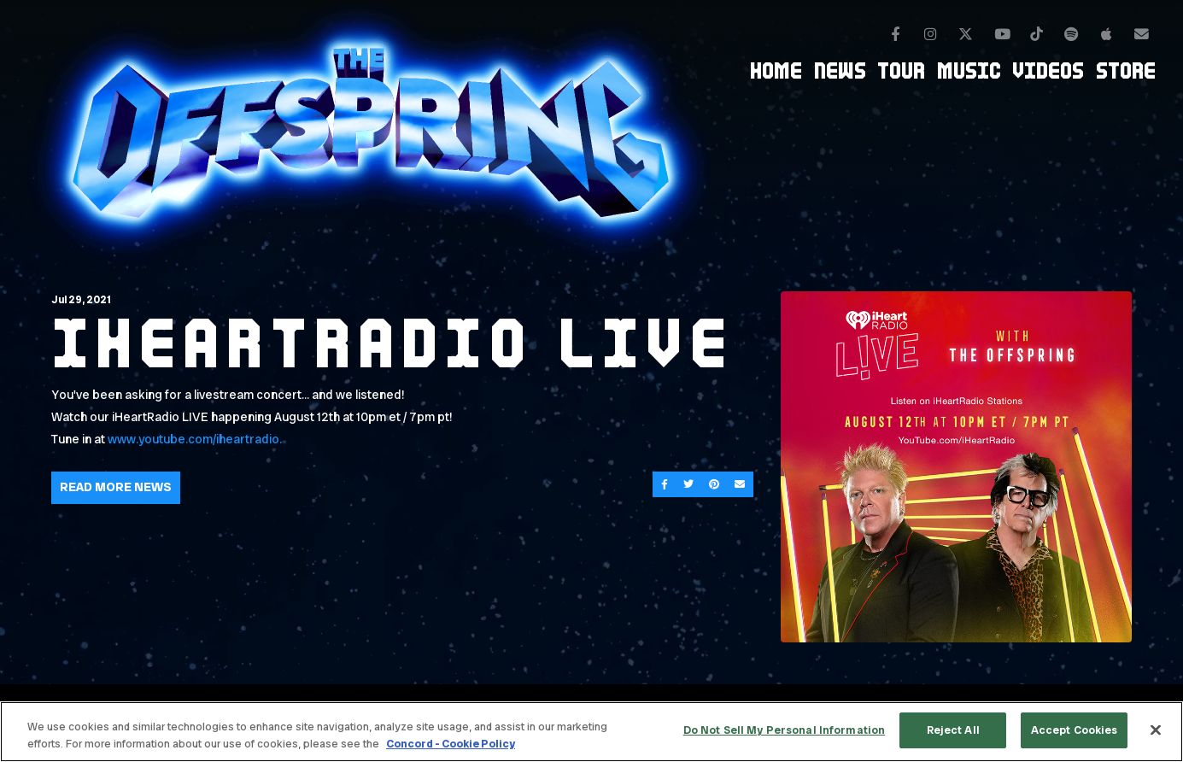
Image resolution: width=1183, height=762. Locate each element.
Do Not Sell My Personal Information (784, 730)
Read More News (116, 487)
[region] (591, 731)
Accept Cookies (1074, 730)
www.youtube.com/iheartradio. (195, 439)
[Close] (1155, 729)
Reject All (953, 730)
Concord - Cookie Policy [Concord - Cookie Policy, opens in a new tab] (450, 743)
